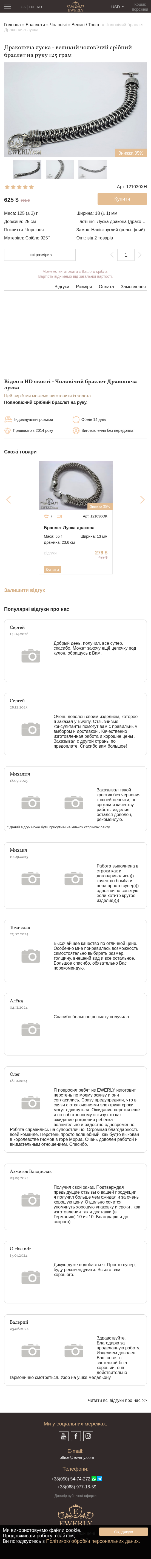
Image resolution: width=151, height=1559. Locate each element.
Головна (12, 24)
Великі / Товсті (86, 24)
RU (39, 7)
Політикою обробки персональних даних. (93, 1541)
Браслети (35, 24)
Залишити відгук (24, 590)
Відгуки (62, 286)
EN (31, 7)
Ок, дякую (123, 1531)
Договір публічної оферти (75, 1496)
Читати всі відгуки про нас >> (117, 1400)
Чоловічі (58, 24)
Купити (52, 569)
